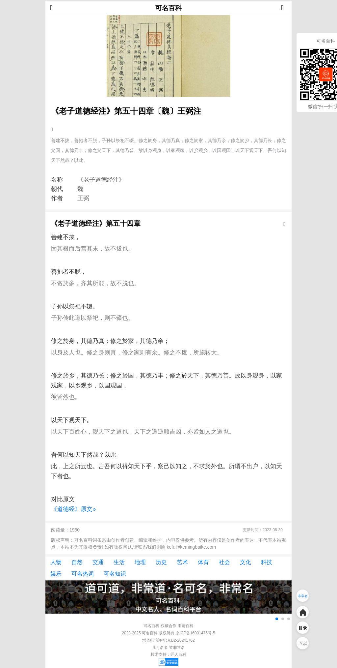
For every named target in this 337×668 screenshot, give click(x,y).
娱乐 (56, 574)
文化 (245, 562)
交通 (98, 562)
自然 (77, 562)
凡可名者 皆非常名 (168, 647)
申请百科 (186, 625)
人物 (56, 562)
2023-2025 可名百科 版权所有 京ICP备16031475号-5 (168, 633)
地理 (140, 562)
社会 (224, 562)
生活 (119, 562)
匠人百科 (178, 654)
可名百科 (168, 8)
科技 (266, 562)
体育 (203, 562)
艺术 (182, 562)
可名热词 (82, 574)
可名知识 (115, 574)
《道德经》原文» (73, 509)
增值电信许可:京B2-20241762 (168, 640)
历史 (161, 562)
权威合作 (168, 625)
